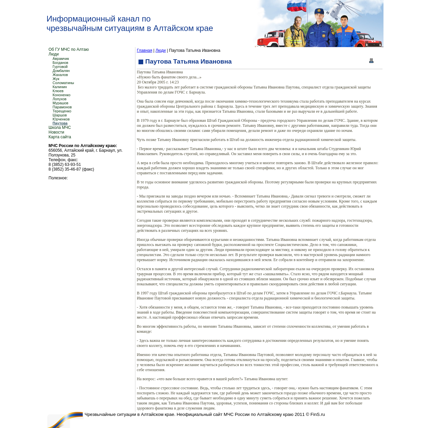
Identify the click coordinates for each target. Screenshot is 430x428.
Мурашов (60, 103)
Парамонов (62, 107)
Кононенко (61, 95)
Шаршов (60, 115)
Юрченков (61, 119)
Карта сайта (60, 137)
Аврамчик (61, 59)
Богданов (60, 63)
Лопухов (59, 99)
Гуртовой (60, 67)
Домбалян (61, 71)
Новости (56, 132)
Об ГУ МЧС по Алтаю (69, 49)
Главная (144, 50)
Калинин (60, 87)
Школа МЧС (60, 127)
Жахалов (60, 75)
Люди (54, 54)
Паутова (60, 123)
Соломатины (63, 83)
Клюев (58, 91)
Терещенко (62, 111)
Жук (56, 79)
